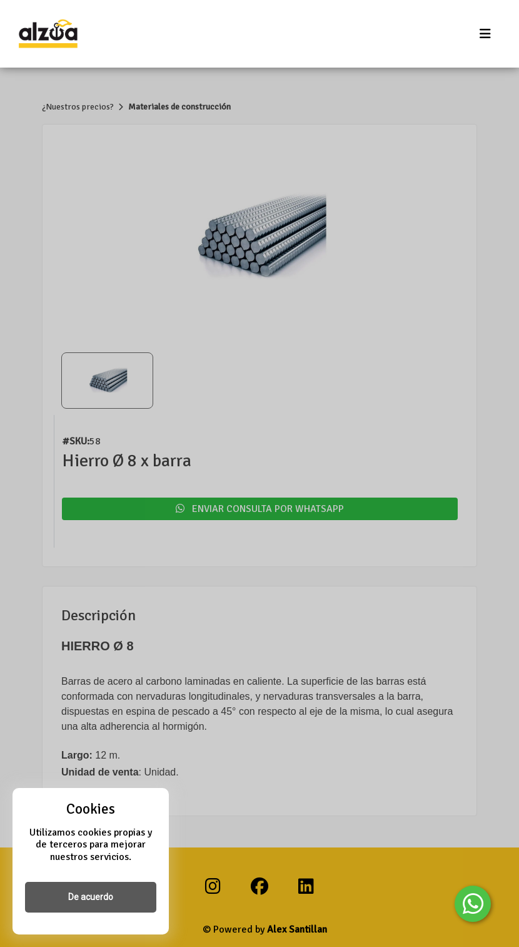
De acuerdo (90, 897)
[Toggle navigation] (485, 34)
